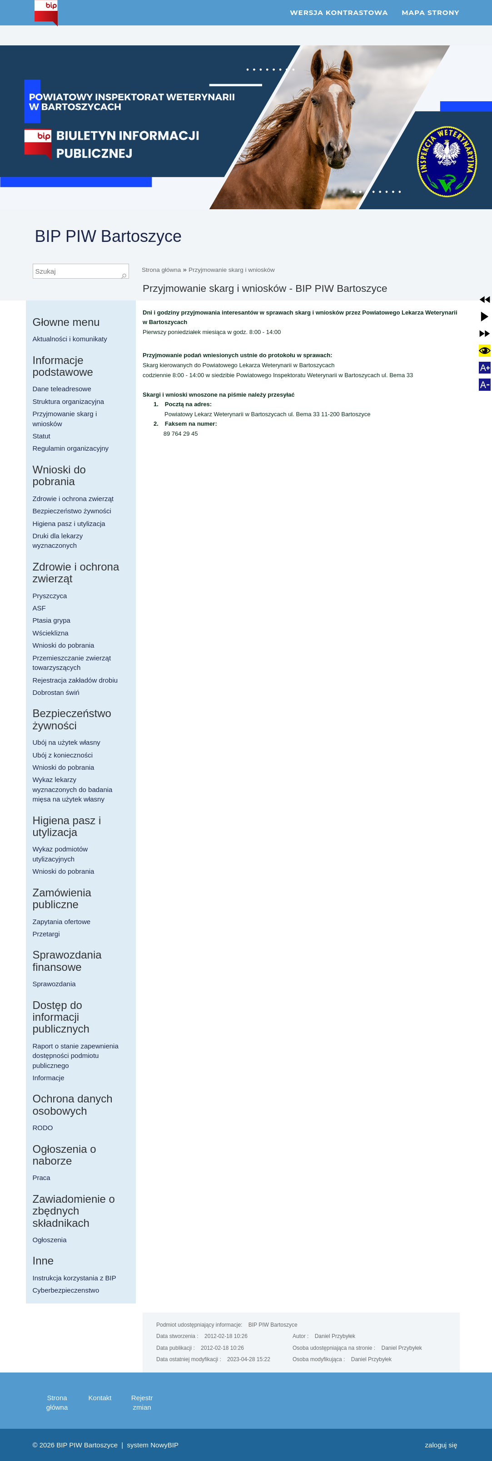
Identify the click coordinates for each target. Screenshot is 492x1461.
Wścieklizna (51, 633)
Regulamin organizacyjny (71, 448)
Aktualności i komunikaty (70, 339)
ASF (39, 608)
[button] (484, 299)
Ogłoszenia (50, 1240)
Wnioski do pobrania (63, 645)
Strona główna (161, 269)
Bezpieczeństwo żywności (72, 511)
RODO (43, 1127)
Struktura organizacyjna (68, 401)
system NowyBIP (153, 1445)
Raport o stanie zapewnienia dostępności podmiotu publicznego (76, 1055)
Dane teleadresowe (62, 389)
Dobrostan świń (56, 692)
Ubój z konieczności (63, 755)
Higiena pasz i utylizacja (69, 523)
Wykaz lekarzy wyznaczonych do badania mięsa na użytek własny (73, 789)
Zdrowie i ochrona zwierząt (73, 498)
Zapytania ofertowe (62, 921)
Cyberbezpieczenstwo (66, 1290)
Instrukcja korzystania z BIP (74, 1278)
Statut (41, 436)
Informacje (49, 1078)
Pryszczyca (50, 596)
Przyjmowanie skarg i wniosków (232, 269)
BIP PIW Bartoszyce (108, 236)
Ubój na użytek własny (66, 742)
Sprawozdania (54, 984)
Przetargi (46, 934)
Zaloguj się (441, 1445)
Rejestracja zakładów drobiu (75, 680)
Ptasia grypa (51, 620)
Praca (41, 1177)
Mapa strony (430, 22)
